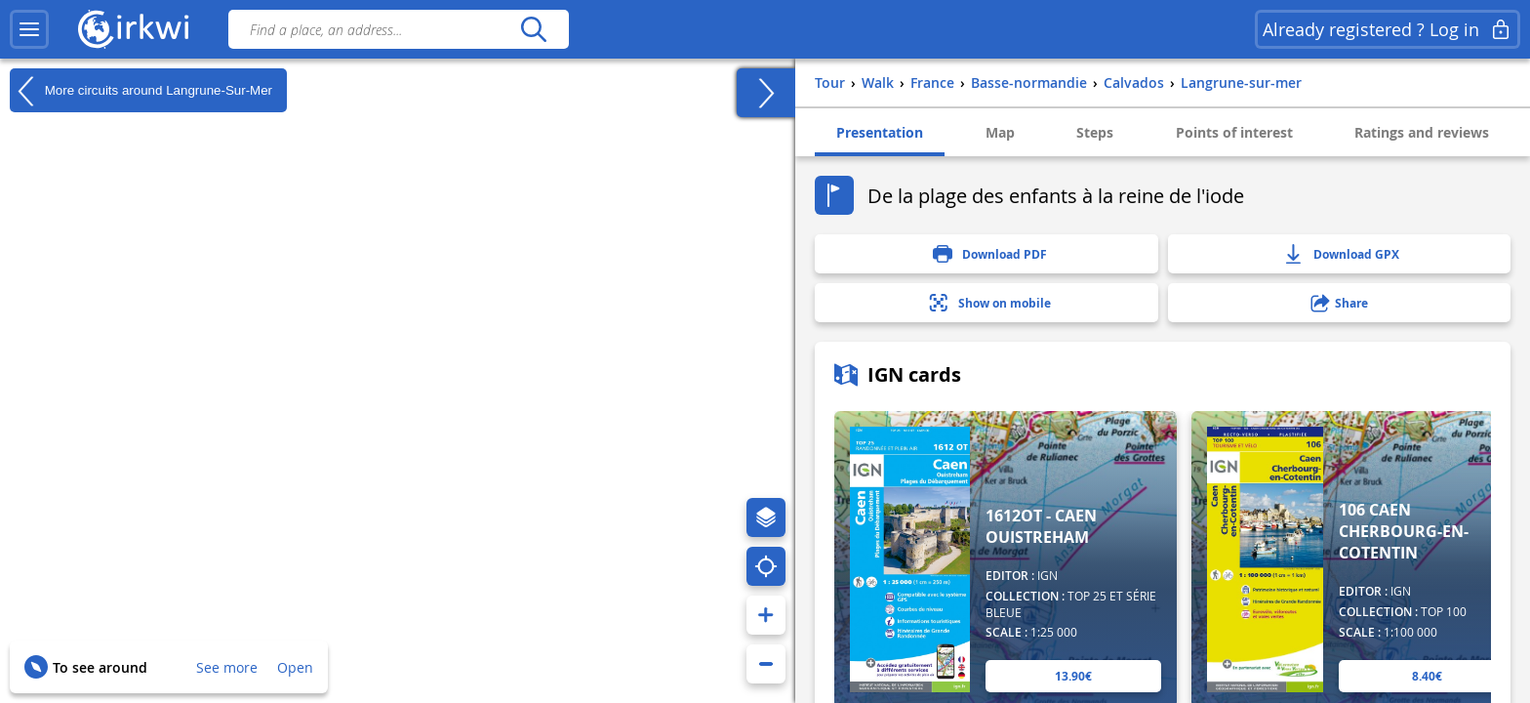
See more (227, 667)
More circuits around (141, 90)
